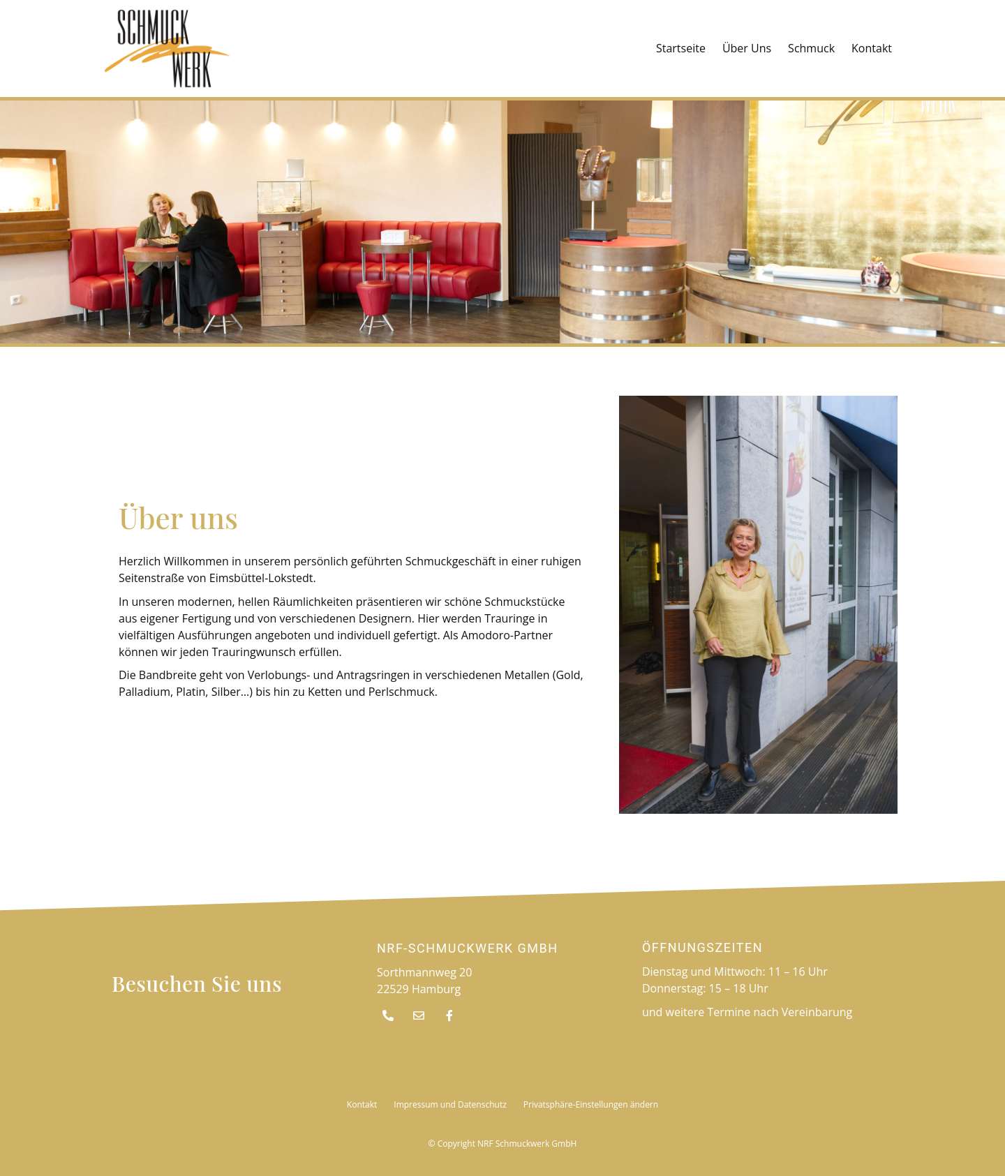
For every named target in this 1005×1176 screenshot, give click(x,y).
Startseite (681, 48)
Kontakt (871, 48)
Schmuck (811, 48)
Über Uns (746, 48)
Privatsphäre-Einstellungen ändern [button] (590, 1104)
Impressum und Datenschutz (450, 1104)
